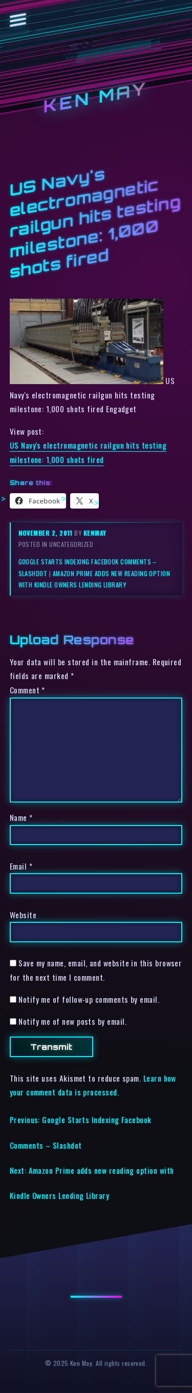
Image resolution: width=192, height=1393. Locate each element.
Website (23, 914)
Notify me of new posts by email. (72, 1021)
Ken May (96, 97)
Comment (27, 689)
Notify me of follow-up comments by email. (88, 999)
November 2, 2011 (46, 533)
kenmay (94, 533)
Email (21, 866)
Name (21, 817)
